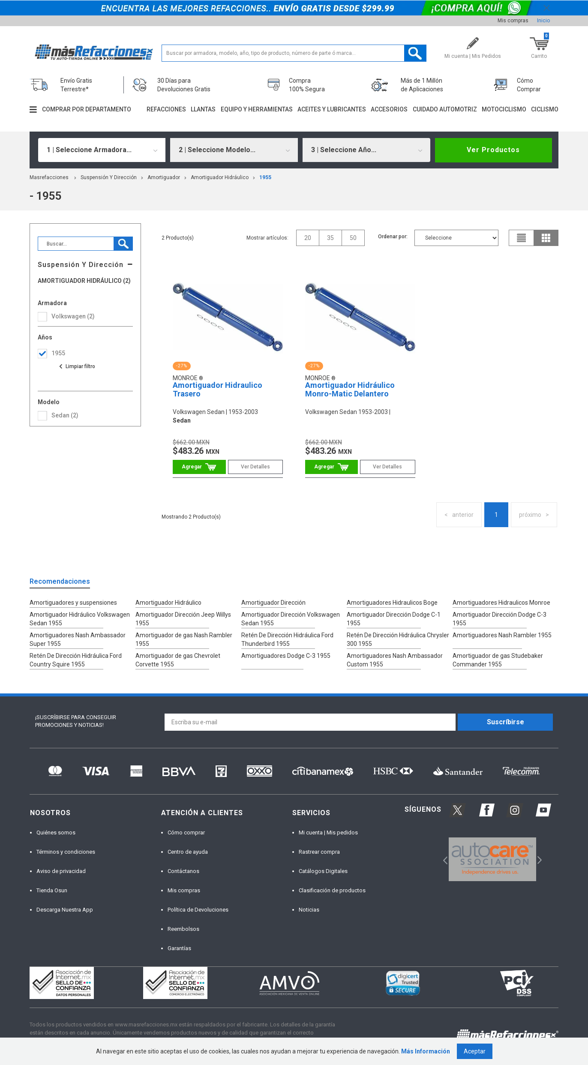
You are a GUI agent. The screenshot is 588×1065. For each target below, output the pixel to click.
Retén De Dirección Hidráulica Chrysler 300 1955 (398, 639)
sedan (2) (64, 415)
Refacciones (166, 109)
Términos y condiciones (65, 852)
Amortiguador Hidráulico (220, 177)
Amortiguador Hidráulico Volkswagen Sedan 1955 (80, 619)
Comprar (199, 467)
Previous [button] (442, 859)
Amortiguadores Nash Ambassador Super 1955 (78, 639)
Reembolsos (183, 929)
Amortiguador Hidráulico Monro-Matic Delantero (350, 389)
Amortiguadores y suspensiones (73, 602)
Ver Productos (493, 150)
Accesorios (389, 109)
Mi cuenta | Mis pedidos (328, 832)
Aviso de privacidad (61, 871)
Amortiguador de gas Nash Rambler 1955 (183, 639)
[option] (492, 859)
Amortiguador (163, 177)
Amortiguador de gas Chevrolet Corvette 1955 (177, 660)
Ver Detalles (255, 467)
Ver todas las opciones (76, 366)
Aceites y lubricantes (331, 109)
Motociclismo (504, 109)
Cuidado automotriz (445, 109)
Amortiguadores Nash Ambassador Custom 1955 (395, 660)
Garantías (179, 948)
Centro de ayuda (188, 852)
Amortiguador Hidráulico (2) (84, 281)
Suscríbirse (505, 722)
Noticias (309, 909)
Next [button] (538, 859)
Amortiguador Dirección (273, 602)
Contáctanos (183, 871)
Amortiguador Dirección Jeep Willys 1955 (183, 619)
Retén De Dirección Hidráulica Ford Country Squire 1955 (76, 660)
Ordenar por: (393, 237)
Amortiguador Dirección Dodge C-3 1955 (499, 619)
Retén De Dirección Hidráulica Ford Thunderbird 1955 (287, 639)
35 (330, 237)
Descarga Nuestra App (64, 909)
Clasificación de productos (332, 890)
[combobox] (102, 150)
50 (353, 237)
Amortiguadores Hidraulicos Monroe (501, 602)
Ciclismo (544, 109)
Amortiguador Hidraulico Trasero (217, 389)
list (521, 238)
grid (546, 238)
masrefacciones (49, 177)
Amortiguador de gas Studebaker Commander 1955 (498, 660)
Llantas (203, 109)
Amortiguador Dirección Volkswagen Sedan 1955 (290, 619)
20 (307, 237)
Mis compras (513, 21)
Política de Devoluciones (198, 909)
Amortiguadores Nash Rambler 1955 (502, 635)
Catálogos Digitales (323, 871)
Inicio (543, 21)
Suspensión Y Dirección (109, 177)
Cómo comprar (186, 832)
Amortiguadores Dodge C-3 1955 (285, 655)
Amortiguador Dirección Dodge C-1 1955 (394, 619)
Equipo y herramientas (257, 109)
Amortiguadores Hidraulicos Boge (392, 602)
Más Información (425, 1051)
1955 (265, 177)
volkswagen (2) (73, 316)
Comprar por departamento (86, 109)
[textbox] (294, 53)
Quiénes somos (55, 832)
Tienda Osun (51, 890)
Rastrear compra (319, 852)
